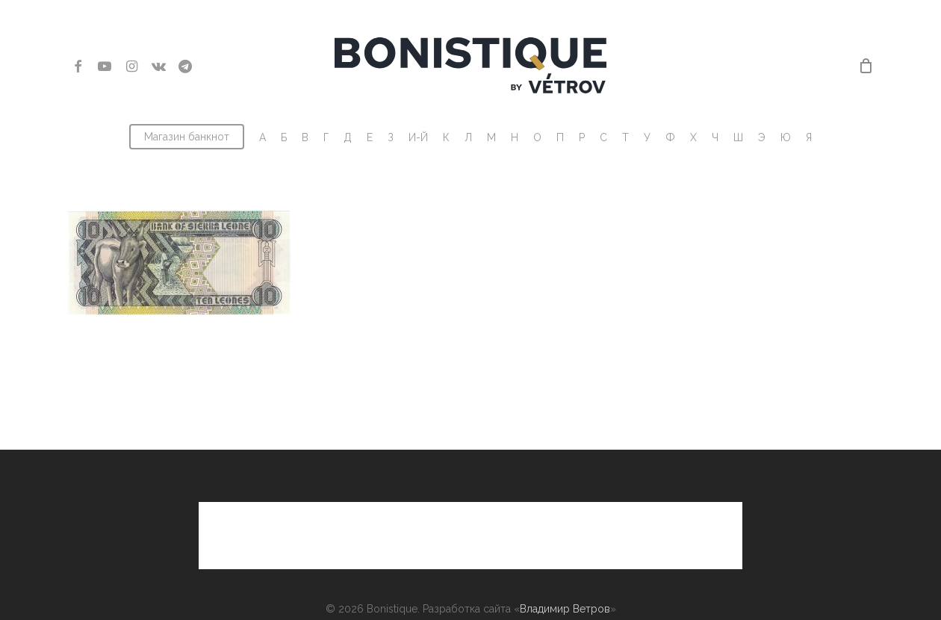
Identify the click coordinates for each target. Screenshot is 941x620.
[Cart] (865, 66)
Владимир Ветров (565, 559)
